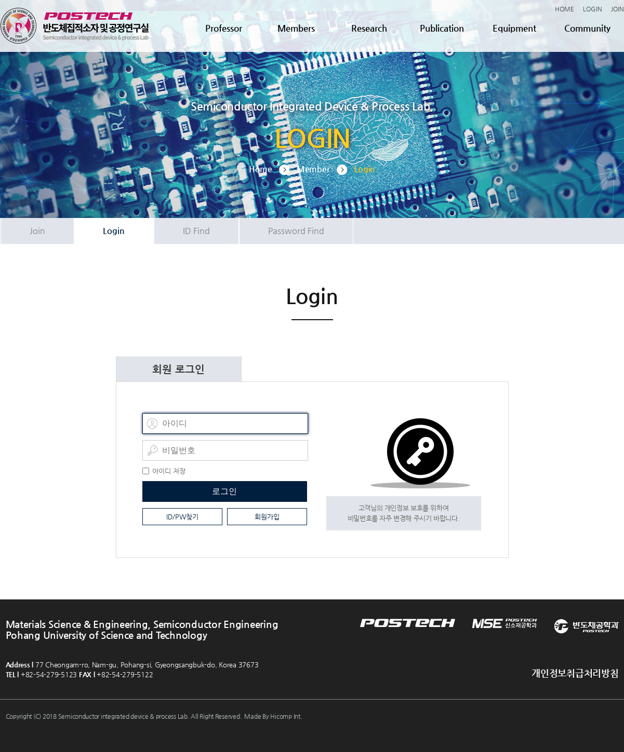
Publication (442, 28)
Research (369, 28)
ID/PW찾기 (182, 517)
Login (114, 231)
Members (296, 28)
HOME (564, 8)
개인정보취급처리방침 (575, 672)
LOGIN (592, 8)
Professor (223, 28)
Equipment (514, 28)
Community (587, 28)
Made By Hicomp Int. (273, 716)
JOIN (617, 8)
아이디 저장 (168, 471)
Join (37, 231)
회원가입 (267, 517)
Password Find (296, 231)
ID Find (196, 231)
